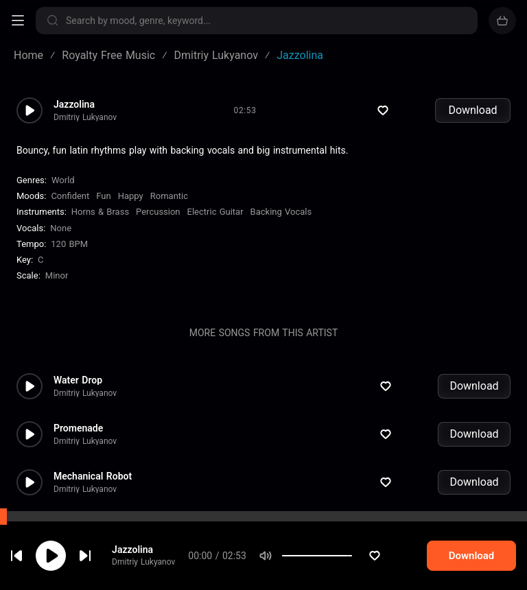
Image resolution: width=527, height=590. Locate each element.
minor (57, 275)
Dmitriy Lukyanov (153, 563)
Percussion (158, 211)
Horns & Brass (100, 211)
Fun (103, 196)
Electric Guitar (215, 211)
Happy (130, 196)
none (60, 228)
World (63, 180)
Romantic (169, 196)
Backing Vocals (281, 211)
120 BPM (69, 244)
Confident (70, 196)
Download (472, 110)
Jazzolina (142, 550)
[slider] (368, 557)
